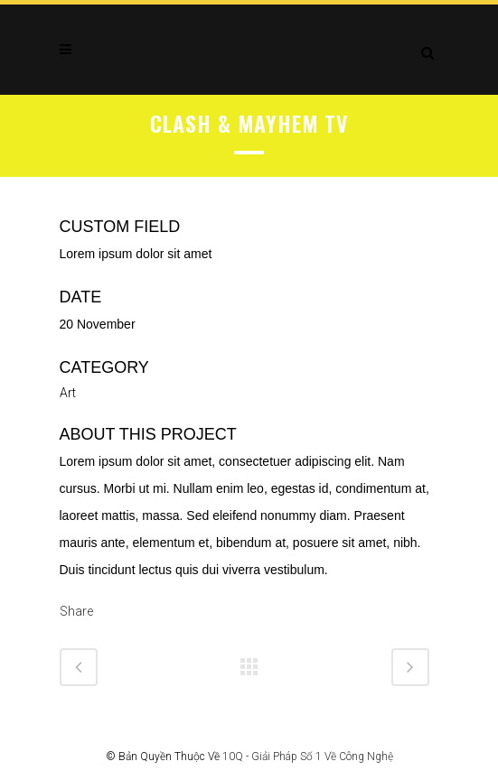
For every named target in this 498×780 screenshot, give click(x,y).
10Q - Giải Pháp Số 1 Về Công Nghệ (307, 756)
